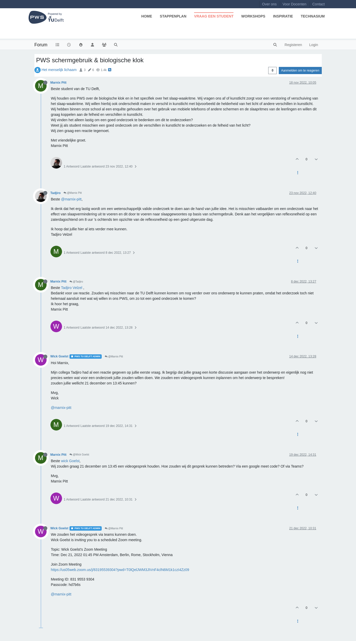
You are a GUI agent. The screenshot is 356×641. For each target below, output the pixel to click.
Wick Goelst (59, 356)
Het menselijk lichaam (58, 70)
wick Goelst (70, 461)
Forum (41, 44)
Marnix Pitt (58, 82)
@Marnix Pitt (73, 192)
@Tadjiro (76, 281)
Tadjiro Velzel (71, 288)
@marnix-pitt (71, 199)
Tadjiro (55, 193)
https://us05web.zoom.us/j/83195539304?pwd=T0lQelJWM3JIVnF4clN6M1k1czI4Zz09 (120, 570)
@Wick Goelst (79, 454)
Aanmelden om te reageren (300, 70)
